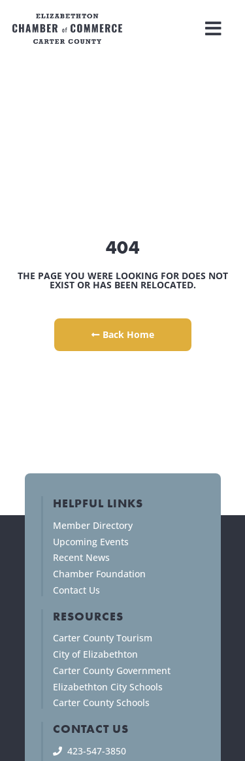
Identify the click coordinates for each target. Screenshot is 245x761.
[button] (213, 28)
